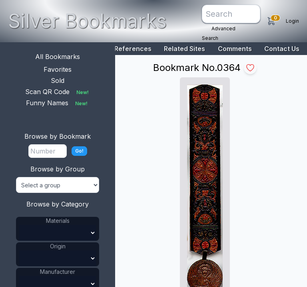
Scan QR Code (57, 92)
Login (292, 21)
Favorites (58, 69)
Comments (235, 49)
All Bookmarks (57, 57)
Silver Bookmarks (87, 21)
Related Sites (184, 49)
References (133, 49)
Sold (57, 81)
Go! (79, 151)
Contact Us (281, 49)
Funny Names (57, 103)
